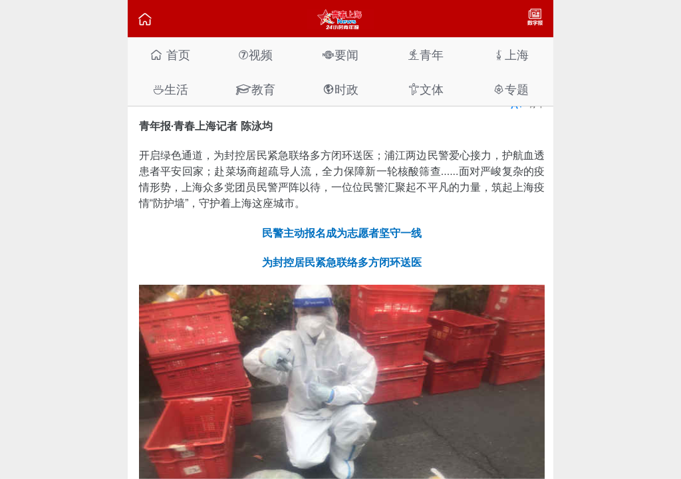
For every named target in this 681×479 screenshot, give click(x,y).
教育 (255, 89)
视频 (255, 55)
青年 (426, 55)
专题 (511, 89)
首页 (170, 55)
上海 (511, 55)
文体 (426, 89)
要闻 (340, 55)
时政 (340, 89)
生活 (170, 89)
